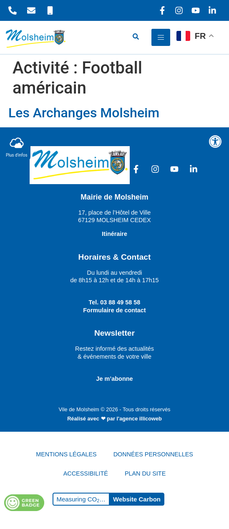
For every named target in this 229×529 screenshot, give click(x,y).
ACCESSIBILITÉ (85, 473)
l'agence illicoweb (139, 418)
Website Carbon (137, 499)
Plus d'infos (17, 146)
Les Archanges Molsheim (83, 113)
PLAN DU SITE (145, 473)
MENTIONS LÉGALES (66, 454)
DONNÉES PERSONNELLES (153, 454)
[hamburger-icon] (160, 37)
